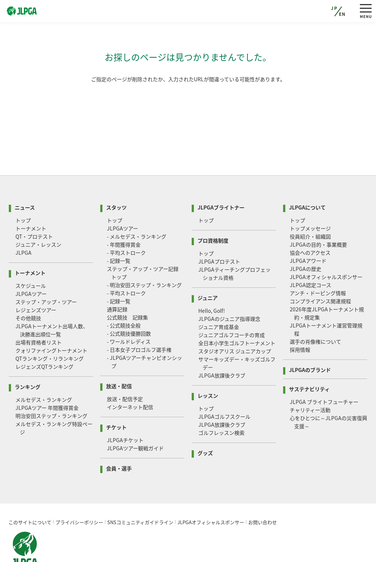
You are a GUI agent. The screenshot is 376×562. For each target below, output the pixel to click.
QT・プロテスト (34, 208)
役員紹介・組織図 (310, 208)
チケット (116, 398)
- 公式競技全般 (124, 297)
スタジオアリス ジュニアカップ (234, 323)
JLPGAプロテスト (219, 233)
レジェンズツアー (35, 282)
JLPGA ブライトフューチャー (324, 373)
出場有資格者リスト (38, 314)
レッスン (208, 367)
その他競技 (28, 290)
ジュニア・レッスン (38, 216)
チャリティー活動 (310, 382)
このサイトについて (29, 494)
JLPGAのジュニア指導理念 (229, 290)
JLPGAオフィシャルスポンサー (326, 249)
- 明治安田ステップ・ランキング (144, 257)
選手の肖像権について (315, 313)
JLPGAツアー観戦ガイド (135, 420)
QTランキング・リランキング (49, 330)
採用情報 (300, 321)
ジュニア (208, 269)
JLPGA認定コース (310, 257)
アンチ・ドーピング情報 (318, 265)
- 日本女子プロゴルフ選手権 (139, 321)
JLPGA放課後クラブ (221, 347)
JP (334, 8)
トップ (23, 192)
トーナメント (30, 200)
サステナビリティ (309, 360)
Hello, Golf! (211, 282)
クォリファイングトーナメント (51, 322)
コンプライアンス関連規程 (320, 273)
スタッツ (116, 179)
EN (342, 14)
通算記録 (117, 281)
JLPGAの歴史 (305, 240)
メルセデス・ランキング (43, 371)
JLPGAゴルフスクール (224, 388)
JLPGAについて (307, 179)
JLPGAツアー (31, 265)
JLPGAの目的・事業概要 (318, 216)
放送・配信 (119, 357)
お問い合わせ (262, 494)
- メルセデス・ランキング (136, 208)
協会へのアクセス (310, 224)
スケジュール (30, 257)
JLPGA (23, 224)
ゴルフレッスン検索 (221, 404)
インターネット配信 (130, 379)
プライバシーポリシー (79, 494)
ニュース (25, 179)
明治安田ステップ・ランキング (51, 387)
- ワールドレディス (129, 313)
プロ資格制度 (213, 212)
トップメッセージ (310, 200)
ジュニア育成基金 (218, 299)
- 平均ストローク (126, 224)
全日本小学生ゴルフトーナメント (236, 315)
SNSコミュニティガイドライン (140, 494)
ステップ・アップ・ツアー (46, 274)
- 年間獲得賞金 (124, 216)
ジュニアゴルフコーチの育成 (231, 307)
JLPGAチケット (125, 412)
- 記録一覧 (118, 232)
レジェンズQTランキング (44, 338)
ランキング (27, 358)
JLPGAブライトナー (221, 179)
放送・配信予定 (125, 371)
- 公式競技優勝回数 (129, 305)
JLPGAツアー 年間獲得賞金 (47, 379)
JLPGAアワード (308, 232)
